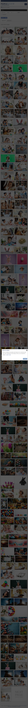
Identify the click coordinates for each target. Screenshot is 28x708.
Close (25, 358)
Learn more (8, 354)
